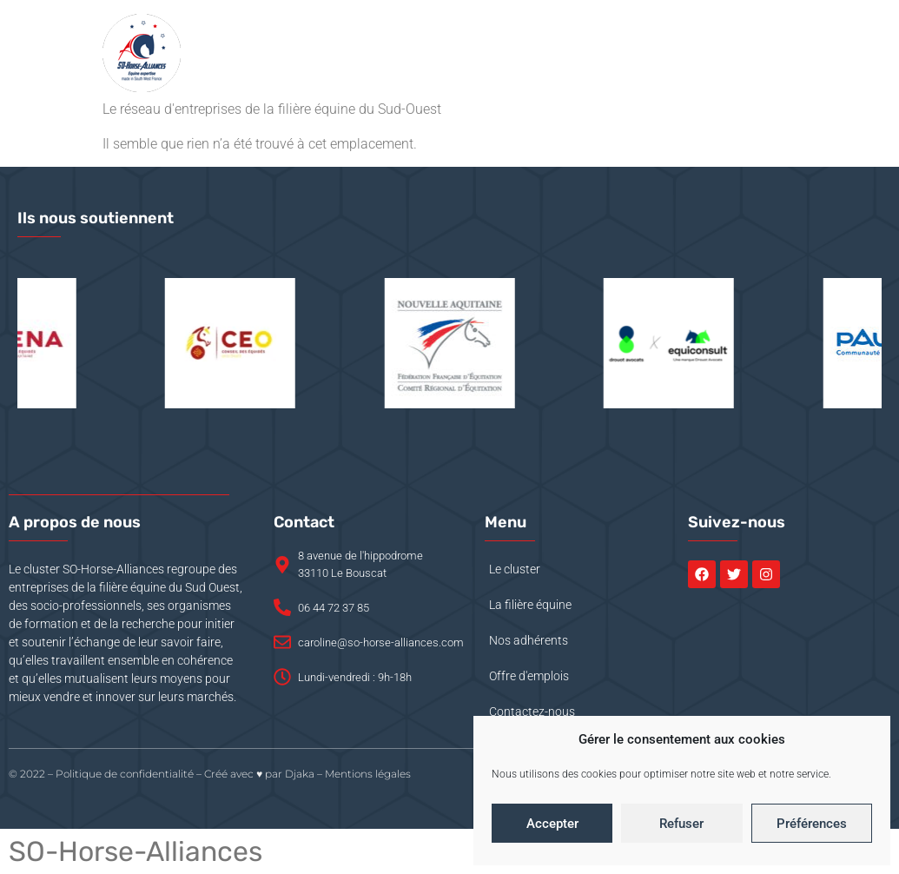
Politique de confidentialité (125, 773)
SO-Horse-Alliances (135, 851)
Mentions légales (368, 773)
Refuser (681, 823)
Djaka (299, 773)
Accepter (552, 823)
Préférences (812, 823)
